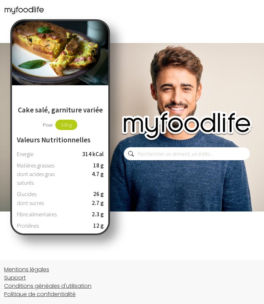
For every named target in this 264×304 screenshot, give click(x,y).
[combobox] (187, 153)
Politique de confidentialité (40, 294)
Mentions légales (26, 269)
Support (15, 278)
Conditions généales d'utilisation (47, 286)
